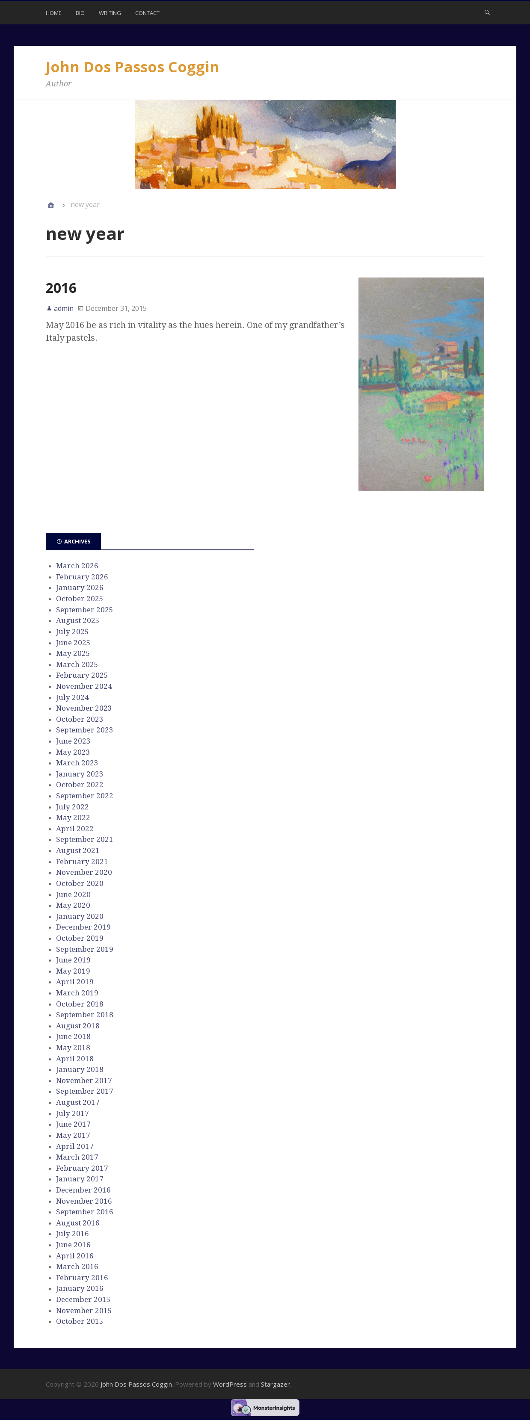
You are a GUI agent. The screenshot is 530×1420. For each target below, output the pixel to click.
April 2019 (75, 981)
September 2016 (84, 1211)
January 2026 (80, 587)
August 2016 (78, 1223)
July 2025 (72, 631)
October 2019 (80, 938)
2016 (61, 287)
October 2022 (80, 784)
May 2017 (73, 1135)
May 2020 (73, 905)
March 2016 (77, 1266)
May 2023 (73, 752)
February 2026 (82, 577)
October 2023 (80, 719)
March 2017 (77, 1157)
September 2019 (84, 949)
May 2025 (73, 653)
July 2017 (72, 1113)
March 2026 (77, 565)
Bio (80, 13)
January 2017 (80, 1179)
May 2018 (73, 1047)
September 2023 (84, 730)
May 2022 (73, 817)
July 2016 (72, 1233)
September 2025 (84, 609)
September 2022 (84, 795)
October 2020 (80, 883)
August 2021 (78, 850)
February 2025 (82, 675)
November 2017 (84, 1080)
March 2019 (77, 993)
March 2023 (77, 763)
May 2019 (73, 971)
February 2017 (82, 1168)
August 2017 (78, 1102)
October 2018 (80, 1004)
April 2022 (75, 828)
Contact (147, 13)
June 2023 (73, 741)
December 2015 (83, 1299)
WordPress (230, 1384)
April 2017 (75, 1146)
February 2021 (82, 861)
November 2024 (84, 686)
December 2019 (83, 927)
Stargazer (275, 1384)
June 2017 (73, 1124)
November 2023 (84, 708)
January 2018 (80, 1069)
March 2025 (77, 664)
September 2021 (84, 839)
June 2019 (73, 960)
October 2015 (80, 1321)
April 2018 (75, 1058)
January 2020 (80, 916)
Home (54, 13)
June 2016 (73, 1244)
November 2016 (84, 1201)
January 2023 (80, 774)
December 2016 (83, 1190)
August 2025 (78, 620)
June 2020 (73, 894)
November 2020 (84, 872)
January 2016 (80, 1288)
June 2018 (73, 1036)
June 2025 (73, 642)
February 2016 (82, 1277)
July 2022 (72, 807)
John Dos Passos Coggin (132, 67)
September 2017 (84, 1091)
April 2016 (75, 1256)
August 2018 (78, 1025)
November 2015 (84, 1310)
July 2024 (72, 697)
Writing (110, 13)
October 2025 (80, 598)
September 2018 (84, 1014)
